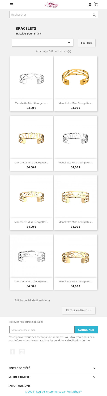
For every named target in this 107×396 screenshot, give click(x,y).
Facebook (12, 351)
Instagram (22, 351)
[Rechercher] (53, 14)
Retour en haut (79, 310)
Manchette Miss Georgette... (31, 103)
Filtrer (86, 43)
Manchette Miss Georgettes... (76, 103)
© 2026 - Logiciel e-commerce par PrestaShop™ (53, 391)
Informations (19, 386)
